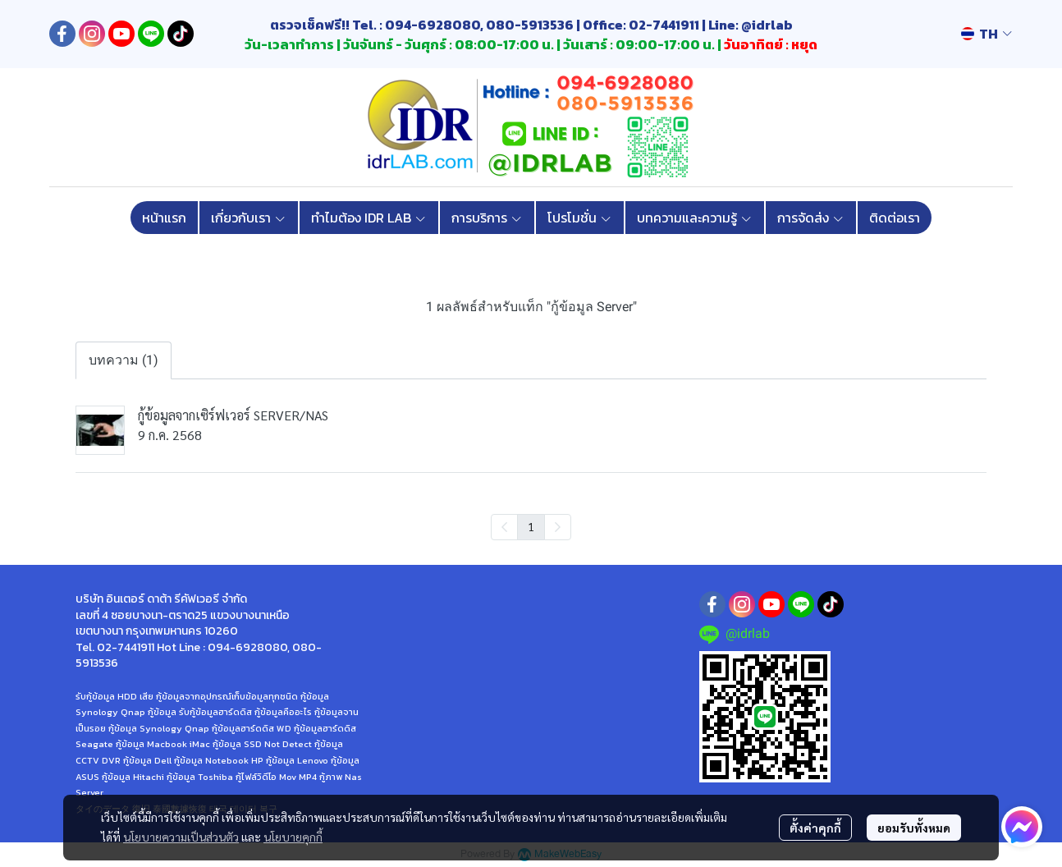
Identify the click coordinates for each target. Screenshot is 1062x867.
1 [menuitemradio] (531, 526)
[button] (986, 33)
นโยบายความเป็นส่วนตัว (181, 836)
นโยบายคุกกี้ (293, 836)
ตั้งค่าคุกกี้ (815, 827)
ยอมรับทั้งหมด (913, 827)
